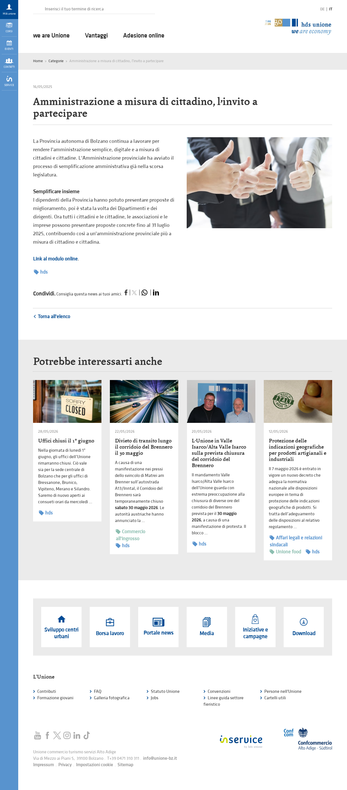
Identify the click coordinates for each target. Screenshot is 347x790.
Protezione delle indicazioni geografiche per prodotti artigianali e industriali (297, 449)
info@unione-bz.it (160, 758)
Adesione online (143, 36)
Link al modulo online (55, 259)
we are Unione (51, 36)
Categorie (56, 61)
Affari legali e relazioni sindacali (296, 541)
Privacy (64, 765)
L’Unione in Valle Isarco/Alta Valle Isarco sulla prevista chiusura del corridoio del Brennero (219, 453)
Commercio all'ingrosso (130, 535)
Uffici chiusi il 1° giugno (66, 440)
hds (41, 272)
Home (38, 61)
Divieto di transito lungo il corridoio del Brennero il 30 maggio (143, 446)
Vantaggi (96, 36)
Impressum (43, 765)
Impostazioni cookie (94, 765)
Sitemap (125, 765)
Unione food (285, 551)
